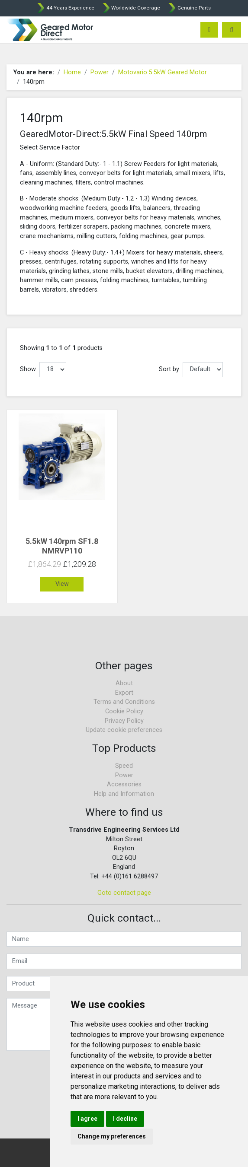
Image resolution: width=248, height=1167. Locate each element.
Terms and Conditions (124, 702)
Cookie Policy (124, 711)
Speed (124, 766)
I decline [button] (125, 1118)
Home (72, 72)
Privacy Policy (124, 721)
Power (99, 72)
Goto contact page (124, 893)
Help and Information (124, 794)
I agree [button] (87, 1118)
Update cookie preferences (124, 730)
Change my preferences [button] (111, 1136)
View (62, 584)
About (124, 683)
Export (124, 692)
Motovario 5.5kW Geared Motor (162, 72)
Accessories (124, 784)
